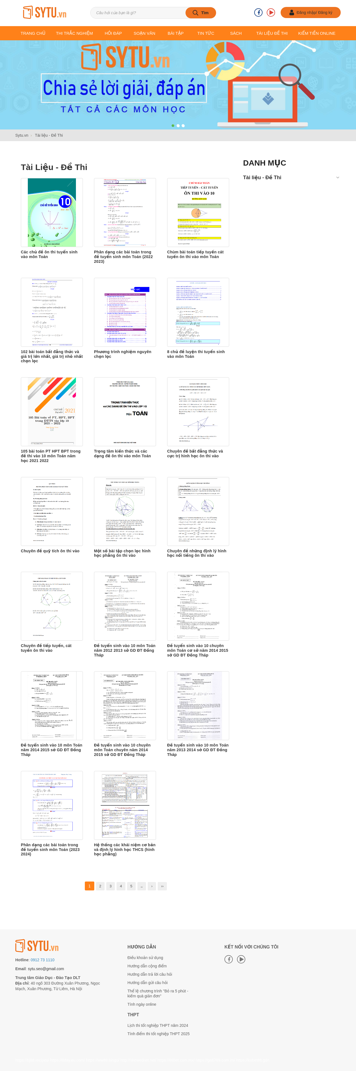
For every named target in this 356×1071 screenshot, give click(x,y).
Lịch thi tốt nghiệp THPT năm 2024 (157, 1025)
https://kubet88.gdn (252, 1060)
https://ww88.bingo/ (102, 1060)
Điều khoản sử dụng (145, 957)
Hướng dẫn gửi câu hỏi (147, 982)
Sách (236, 33)
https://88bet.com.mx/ (176, 1060)
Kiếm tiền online (316, 33)
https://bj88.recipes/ (32, 1060)
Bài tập (176, 33)
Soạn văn (144, 33)
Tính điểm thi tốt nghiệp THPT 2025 (158, 1034)
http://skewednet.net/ (138, 1060)
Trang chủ (33, 33)
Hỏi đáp (113, 33)
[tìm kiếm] (201, 12)
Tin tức (205, 33)
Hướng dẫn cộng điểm (147, 966)
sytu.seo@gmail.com (46, 969)
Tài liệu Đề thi (272, 33)
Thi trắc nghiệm (74, 33)
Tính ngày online (141, 1004)
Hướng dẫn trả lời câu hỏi (149, 974)
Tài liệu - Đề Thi (54, 167)
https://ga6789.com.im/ (215, 1060)
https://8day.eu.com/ (67, 1060)
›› (162, 886)
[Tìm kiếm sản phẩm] (153, 12)
